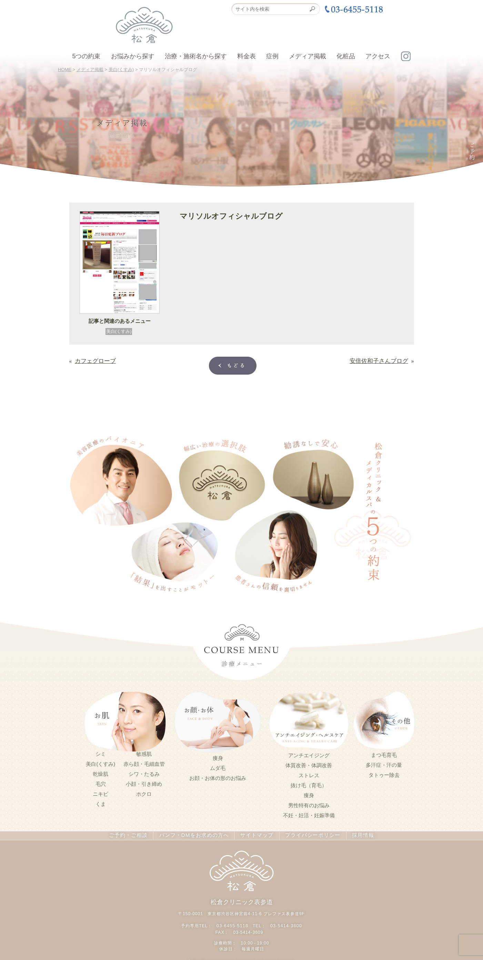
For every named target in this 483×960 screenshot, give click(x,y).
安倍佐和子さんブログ (384, 359)
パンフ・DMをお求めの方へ (195, 834)
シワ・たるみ (144, 772)
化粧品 (345, 56)
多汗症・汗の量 (384, 763)
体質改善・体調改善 (308, 764)
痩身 (218, 757)
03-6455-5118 (233, 922)
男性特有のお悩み (309, 804)
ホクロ (144, 792)
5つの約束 (86, 56)
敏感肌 (144, 752)
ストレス (309, 774)
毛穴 (100, 782)
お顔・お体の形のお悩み (217, 777)
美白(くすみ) (119, 331)
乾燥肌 (100, 772)
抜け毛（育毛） (309, 784)
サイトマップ (254, 834)
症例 (272, 56)
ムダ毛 (217, 767)
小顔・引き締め (144, 782)
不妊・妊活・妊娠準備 (309, 814)
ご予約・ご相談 (133, 834)
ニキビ (100, 792)
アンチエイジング (309, 754)
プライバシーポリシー (307, 834)
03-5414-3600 (285, 922)
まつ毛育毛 (384, 753)
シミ (100, 752)
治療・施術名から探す (196, 56)
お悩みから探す (132, 56)
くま (100, 802)
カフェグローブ (92, 359)
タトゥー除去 (384, 773)
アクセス (377, 56)
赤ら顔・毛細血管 (144, 762)
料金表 (246, 56)
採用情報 (356, 834)
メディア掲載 (307, 56)
